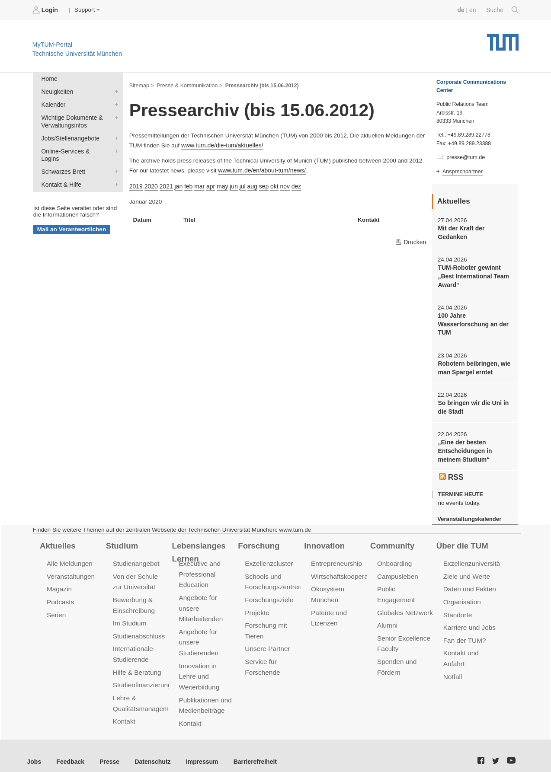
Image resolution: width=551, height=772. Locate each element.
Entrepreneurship (336, 558)
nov (281, 184)
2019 (135, 184)
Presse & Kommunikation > (188, 85)
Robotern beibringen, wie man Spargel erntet (473, 365)
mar (197, 184)
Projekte (257, 606)
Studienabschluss (138, 629)
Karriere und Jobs (468, 621)
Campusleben (397, 571)
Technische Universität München (503, 39)
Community (391, 540)
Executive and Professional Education (199, 569)
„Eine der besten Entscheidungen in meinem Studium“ (464, 447)
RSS (451, 473)
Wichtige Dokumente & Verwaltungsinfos (114, 115)
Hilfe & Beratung (136, 664)
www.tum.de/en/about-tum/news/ (260, 169)
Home (49, 78)
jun (231, 184)
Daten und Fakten (469, 583)
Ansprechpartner (461, 171)
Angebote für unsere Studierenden (198, 636)
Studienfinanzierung (141, 677)
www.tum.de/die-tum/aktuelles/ (221, 144)
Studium (121, 540)
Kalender (114, 103)
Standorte (457, 608)
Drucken (411, 240)
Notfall (452, 669)
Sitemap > (141, 85)
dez (292, 184)
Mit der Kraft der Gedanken (460, 232)
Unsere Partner (266, 642)
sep (260, 184)
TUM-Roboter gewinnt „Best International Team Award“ (472, 275)
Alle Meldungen (69, 558)
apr (209, 184)
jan (177, 184)
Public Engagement (405, 583)
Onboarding (394, 558)
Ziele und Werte (466, 571)
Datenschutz (149, 750)
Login (45, 9)
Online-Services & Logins (114, 148)
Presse (107, 750)
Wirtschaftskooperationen (347, 571)
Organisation (461, 596)
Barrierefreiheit (249, 750)
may (220, 184)
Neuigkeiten (114, 90)
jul (240, 184)
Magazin (59, 583)
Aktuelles (57, 540)
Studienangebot (135, 558)
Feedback (69, 750)
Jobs (34, 750)
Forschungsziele (268, 594)
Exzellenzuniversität (471, 558)
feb (187, 184)
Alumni (387, 608)
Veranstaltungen (70, 571)
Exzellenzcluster (268, 558)
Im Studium (129, 617)
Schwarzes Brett (114, 161)
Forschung (258, 540)
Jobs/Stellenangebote (114, 136)
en (473, 9)
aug (249, 184)
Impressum (197, 750)
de (461, 9)
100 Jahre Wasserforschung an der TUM (472, 322)
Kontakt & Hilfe (114, 173)
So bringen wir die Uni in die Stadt (472, 404)
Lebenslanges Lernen (198, 547)
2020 (150, 184)
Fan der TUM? (464, 634)
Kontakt (124, 712)
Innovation (323, 540)
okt (271, 184)
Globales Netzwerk (404, 596)
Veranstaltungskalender (468, 514)
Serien (56, 608)
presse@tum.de (465, 157)
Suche (503, 9)
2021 (165, 184)
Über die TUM (461, 540)
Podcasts (60, 596)
